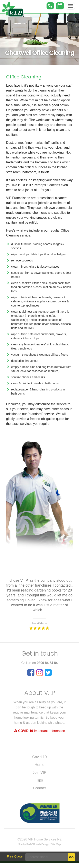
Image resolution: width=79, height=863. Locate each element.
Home (39, 765)
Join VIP (39, 772)
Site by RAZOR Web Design (33, 844)
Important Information (39, 731)
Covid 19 (39, 757)
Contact (39, 788)
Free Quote (14, 856)
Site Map (56, 844)
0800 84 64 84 (47, 663)
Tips (39, 780)
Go (71, 857)
